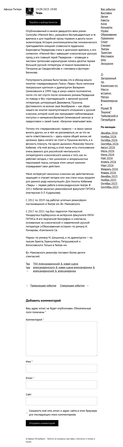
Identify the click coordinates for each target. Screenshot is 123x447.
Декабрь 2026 (109, 133)
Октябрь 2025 (109, 183)
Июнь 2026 (107, 154)
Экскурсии (107, 63)
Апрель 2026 (108, 161)
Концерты (106, 27)
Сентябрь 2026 (110, 143)
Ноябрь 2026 (108, 136)
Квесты (105, 20)
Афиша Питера (13, 9)
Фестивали (107, 56)
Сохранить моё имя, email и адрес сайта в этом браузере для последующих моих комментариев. (63, 412)
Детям (104, 16)
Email (30, 378)
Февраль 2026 (109, 169)
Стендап (105, 45)
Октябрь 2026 (109, 140)
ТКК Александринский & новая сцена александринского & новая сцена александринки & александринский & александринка (64, 267)
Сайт (28, 394)
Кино (104, 23)
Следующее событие (72, 285)
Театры (28, 265)
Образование (109, 34)
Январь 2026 (108, 172)
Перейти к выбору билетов (43, 22)
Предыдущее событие (43, 285)
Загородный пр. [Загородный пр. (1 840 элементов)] (108, 80)
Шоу (103, 59)
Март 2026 (107, 165)
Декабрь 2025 (109, 176)
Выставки (106, 13)
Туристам (106, 52)
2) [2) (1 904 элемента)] (102, 74)
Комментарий (35, 319)
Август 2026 (108, 147)
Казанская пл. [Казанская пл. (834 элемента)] (109, 85)
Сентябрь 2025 (110, 187)
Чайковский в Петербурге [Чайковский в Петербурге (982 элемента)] (109, 117)
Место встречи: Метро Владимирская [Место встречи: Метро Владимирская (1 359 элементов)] (109, 97)
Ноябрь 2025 (108, 180)
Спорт (104, 41)
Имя (29, 361)
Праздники (107, 38)
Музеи (104, 31)
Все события (108, 9)
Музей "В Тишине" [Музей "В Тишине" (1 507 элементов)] (106, 110)
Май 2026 (107, 158)
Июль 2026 (107, 151)
